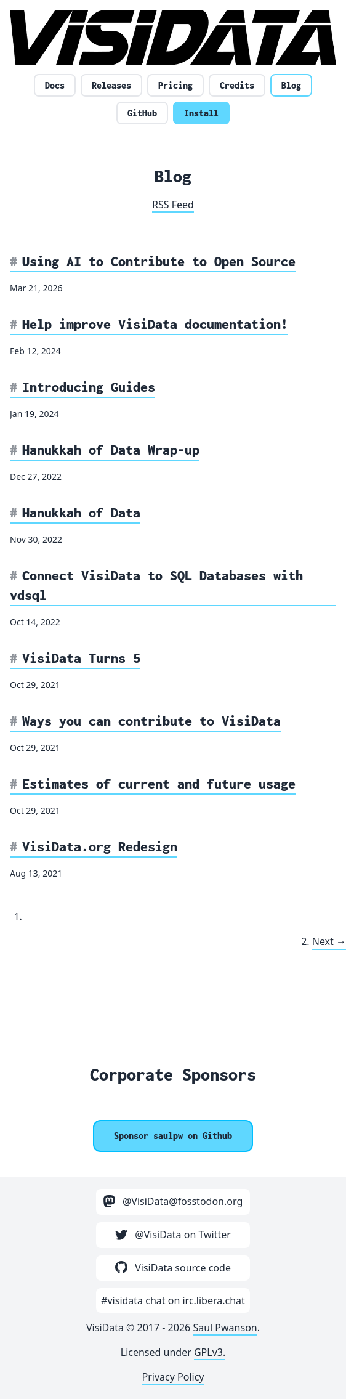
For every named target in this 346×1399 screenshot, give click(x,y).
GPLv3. (209, 1352)
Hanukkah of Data (81, 513)
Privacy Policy (173, 1377)
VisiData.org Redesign (99, 846)
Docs (55, 85)
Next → (329, 941)
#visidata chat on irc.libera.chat (173, 1300)
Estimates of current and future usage (159, 784)
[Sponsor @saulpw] (173, 1136)
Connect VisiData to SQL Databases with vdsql (156, 585)
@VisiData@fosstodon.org (173, 1201)
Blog (291, 85)
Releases (111, 85)
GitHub (142, 113)
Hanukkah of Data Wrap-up (110, 450)
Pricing (175, 85)
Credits (237, 85)
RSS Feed (173, 204)
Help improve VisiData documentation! (155, 324)
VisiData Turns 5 (81, 658)
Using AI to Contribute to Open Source (159, 261)
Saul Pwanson (225, 1327)
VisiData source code (173, 1268)
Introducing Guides (88, 387)
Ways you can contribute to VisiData (151, 721)
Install (201, 113)
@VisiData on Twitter (173, 1234)
